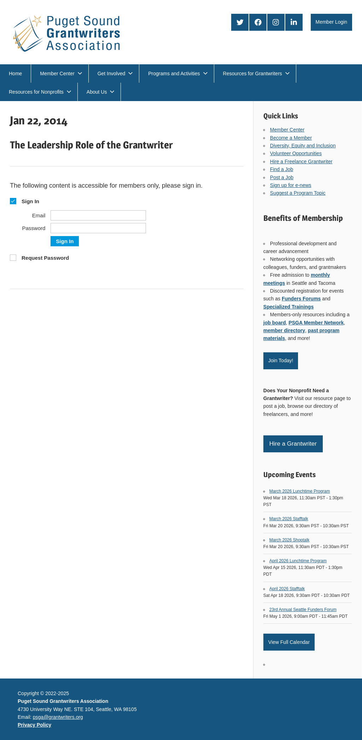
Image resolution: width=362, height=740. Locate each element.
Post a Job (281, 177)
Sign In (65, 241)
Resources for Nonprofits (40, 92)
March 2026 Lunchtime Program (299, 491)
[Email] (98, 215)
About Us (101, 92)
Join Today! (280, 360)
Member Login (332, 22)
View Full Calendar (289, 642)
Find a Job (281, 169)
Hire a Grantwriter (293, 443)
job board (274, 322)
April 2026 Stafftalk (287, 588)
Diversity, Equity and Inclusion (303, 145)
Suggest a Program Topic (298, 193)
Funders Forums (301, 298)
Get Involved (115, 73)
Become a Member (291, 138)
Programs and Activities (178, 73)
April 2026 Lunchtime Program (298, 560)
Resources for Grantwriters (256, 73)
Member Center (61, 73)
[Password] (98, 228)
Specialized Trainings (288, 307)
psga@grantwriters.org (58, 717)
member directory (284, 330)
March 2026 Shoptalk (289, 540)
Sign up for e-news (290, 185)
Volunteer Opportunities (296, 153)
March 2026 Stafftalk (288, 518)
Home (15, 73)
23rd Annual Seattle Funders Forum (303, 609)
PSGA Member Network (316, 322)
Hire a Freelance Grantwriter (301, 161)
